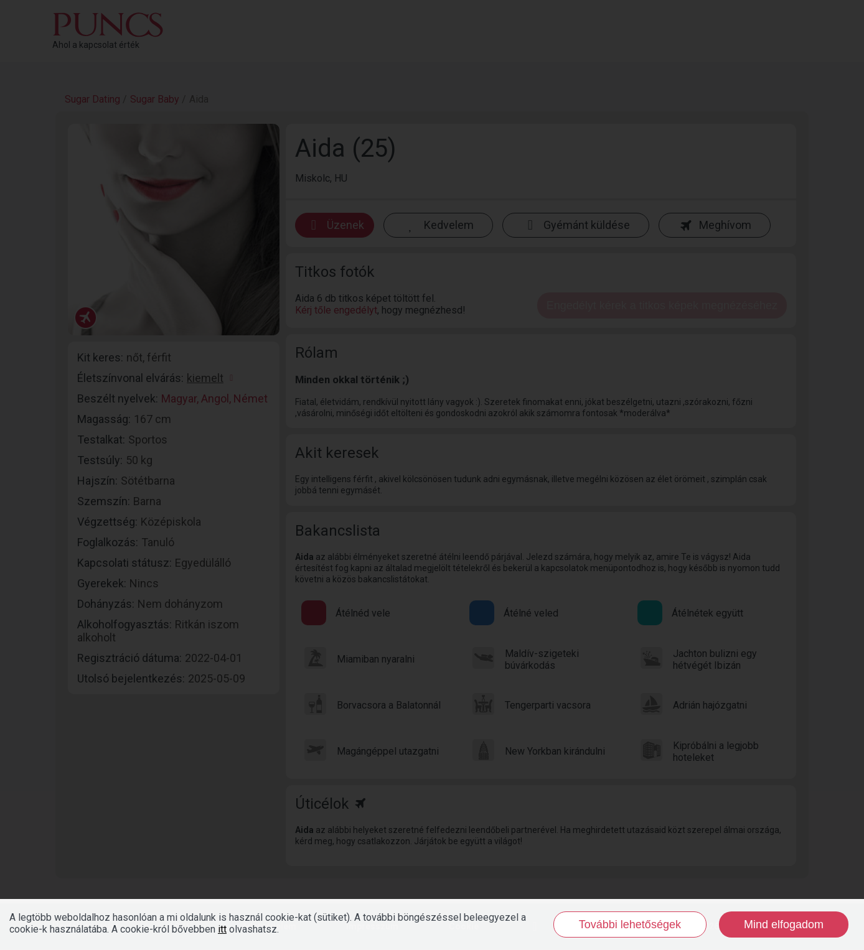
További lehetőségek (630, 924)
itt (222, 929)
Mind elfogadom (784, 924)
